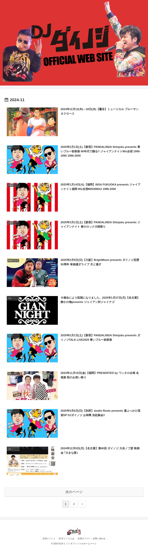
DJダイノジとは (66, 538)
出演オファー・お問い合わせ (92, 538)
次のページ (74, 492)
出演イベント (48, 538)
